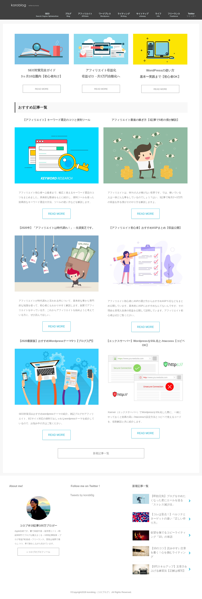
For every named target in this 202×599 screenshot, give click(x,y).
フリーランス (174, 15)
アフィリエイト (85, 15)
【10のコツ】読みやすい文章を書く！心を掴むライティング (159, 552)
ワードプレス (105, 15)
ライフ (158, 15)
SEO (47, 15)
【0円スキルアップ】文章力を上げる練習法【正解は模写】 (160, 570)
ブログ (68, 15)
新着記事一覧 (101, 453)
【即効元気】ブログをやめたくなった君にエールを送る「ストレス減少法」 (159, 500)
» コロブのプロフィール (38, 552)
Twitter (191, 15)
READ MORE (42, 89)
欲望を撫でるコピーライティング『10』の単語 (159, 536)
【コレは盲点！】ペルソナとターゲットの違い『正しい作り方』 (159, 518)
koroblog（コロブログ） (99, 592)
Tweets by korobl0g (82, 495)
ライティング (124, 15)
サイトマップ (142, 15)
